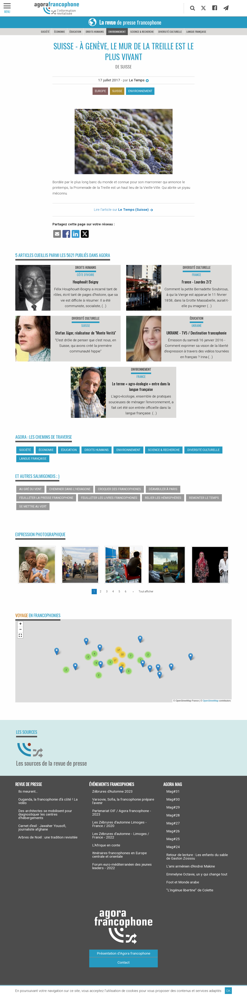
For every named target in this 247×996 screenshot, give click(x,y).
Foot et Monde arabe (182, 882)
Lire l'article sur (123, 209)
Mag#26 (173, 831)
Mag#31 (173, 791)
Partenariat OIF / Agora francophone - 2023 (121, 812)
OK (228, 991)
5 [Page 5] (119, 591)
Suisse (117, 91)
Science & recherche (142, 31)
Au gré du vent (30, 489)
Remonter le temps (204, 498)
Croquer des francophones (119, 489)
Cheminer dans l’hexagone (69, 489)
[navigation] (7, 8)
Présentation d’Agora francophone (123, 953)
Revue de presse (28, 784)
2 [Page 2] (100, 591)
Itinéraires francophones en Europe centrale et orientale (119, 855)
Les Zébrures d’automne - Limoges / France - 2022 (120, 835)
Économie (59, 31)
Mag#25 (173, 839)
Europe (100, 91)
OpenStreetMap (211, 700)
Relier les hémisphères (163, 498)
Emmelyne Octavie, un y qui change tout (196, 874)
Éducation (75, 31)
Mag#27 (173, 823)
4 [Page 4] (113, 591)
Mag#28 (173, 815)
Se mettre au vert (33, 506)
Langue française (196, 31)
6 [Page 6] (125, 591)
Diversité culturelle (170, 31)
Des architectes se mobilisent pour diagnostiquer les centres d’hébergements (45, 814)
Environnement (117, 31)
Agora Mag (172, 784)
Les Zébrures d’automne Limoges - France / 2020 (119, 824)
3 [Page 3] (107, 591)
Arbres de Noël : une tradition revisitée (47, 837)
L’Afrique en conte (106, 845)
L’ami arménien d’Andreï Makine (190, 866)
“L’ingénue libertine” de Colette (189, 890)
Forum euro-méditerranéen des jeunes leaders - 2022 (122, 866)
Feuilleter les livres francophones (109, 498)
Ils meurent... (28, 791)
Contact (123, 962)
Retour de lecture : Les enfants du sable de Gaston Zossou (197, 856)
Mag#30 (173, 799)
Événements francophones (111, 784)
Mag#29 (173, 807)
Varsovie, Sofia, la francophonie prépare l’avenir (123, 801)
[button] (75, 666)
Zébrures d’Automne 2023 (112, 791)
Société (45, 31)
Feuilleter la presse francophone (46, 498)
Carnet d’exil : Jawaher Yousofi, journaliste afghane (42, 827)
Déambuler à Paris (163, 489)
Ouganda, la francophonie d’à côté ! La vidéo (48, 801)
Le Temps (139, 80)
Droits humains (95, 31)
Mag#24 (173, 847)
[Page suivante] (132, 591)
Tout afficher (146, 591)
